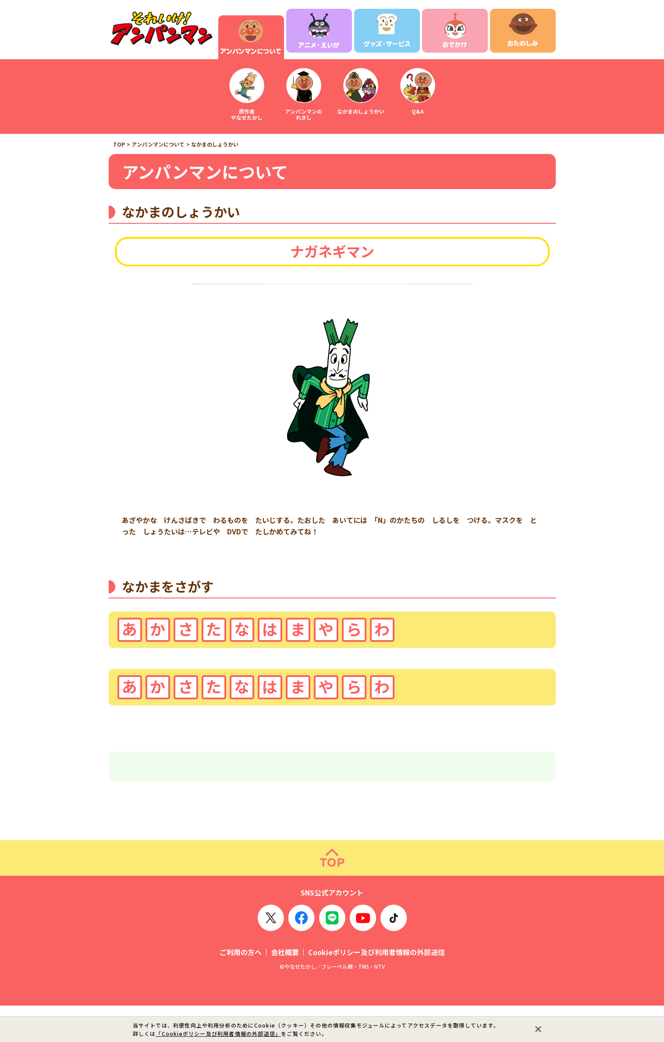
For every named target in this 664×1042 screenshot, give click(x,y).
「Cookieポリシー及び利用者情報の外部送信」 (218, 1033)
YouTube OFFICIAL (363, 954)
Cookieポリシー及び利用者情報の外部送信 (376, 988)
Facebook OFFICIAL (301, 954)
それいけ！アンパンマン (161, 29)
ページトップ (332, 894)
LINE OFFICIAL (332, 954)
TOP (119, 144)
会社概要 (285, 988)
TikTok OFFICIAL (393, 954)
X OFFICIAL (271, 954)
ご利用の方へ (241, 988)
